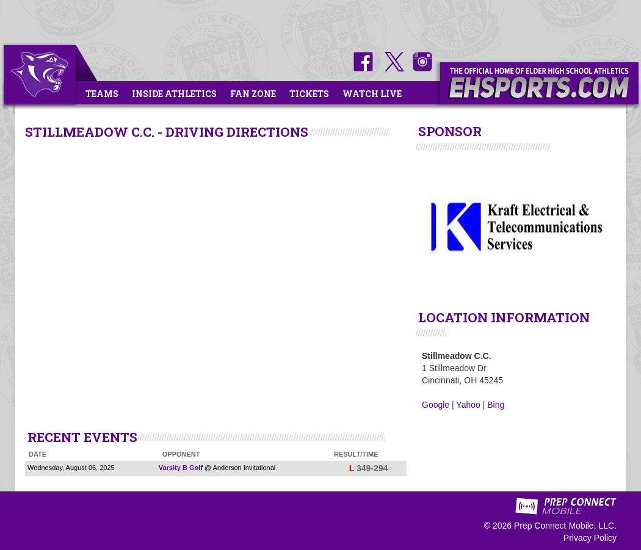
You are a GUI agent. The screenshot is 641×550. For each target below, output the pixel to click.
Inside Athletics (174, 94)
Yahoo (468, 405)
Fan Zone (253, 94)
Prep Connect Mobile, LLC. (565, 525)
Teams (101, 94)
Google (435, 405)
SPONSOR (450, 131)
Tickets (309, 94)
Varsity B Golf (181, 467)
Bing (495, 405)
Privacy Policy (590, 538)
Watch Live (372, 94)
